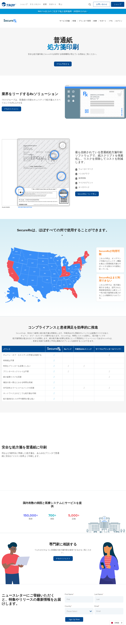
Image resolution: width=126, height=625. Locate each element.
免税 (84, 618)
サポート (52, 4)
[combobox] (116, 623)
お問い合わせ (101, 4)
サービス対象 (65, 21)
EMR (95, 21)
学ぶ (60, 4)
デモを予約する (62, 62)
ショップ (24, 4)
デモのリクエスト (11, 107)
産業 (45, 4)
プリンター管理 (85, 21)
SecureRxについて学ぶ (87, 192)
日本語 (115, 622)
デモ (111, 21)
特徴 (74, 21)
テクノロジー (35, 4)
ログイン (118, 21)
